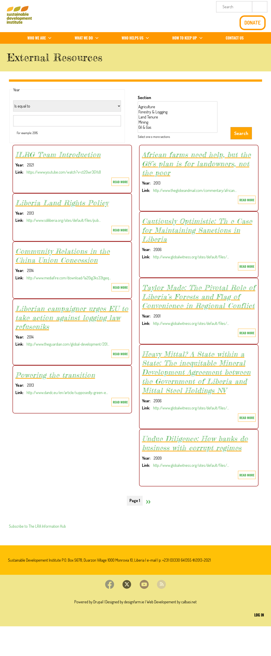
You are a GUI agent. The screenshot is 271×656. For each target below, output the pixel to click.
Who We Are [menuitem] (41, 38)
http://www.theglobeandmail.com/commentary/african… (196, 190)
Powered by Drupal (87, 630)
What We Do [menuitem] (88, 38)
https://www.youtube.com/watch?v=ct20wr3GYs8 (65, 172)
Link (19, 172)
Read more (121, 182)
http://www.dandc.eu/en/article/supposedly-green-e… (69, 392)
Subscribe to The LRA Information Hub (38, 553)
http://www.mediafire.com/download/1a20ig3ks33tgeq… (70, 277)
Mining (177, 122)
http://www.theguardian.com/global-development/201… (70, 344)
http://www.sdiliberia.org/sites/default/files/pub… (65, 220)
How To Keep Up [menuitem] (189, 38)
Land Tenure (177, 117)
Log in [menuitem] (259, 644)
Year (19, 164)
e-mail (156, 587)
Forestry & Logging (177, 111)
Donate (252, 23)
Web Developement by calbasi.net (173, 630)
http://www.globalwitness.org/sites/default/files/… (192, 256)
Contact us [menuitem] (235, 38)
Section (144, 97)
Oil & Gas (177, 127)
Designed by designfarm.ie (124, 630)
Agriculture (177, 106)
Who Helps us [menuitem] (137, 38)
